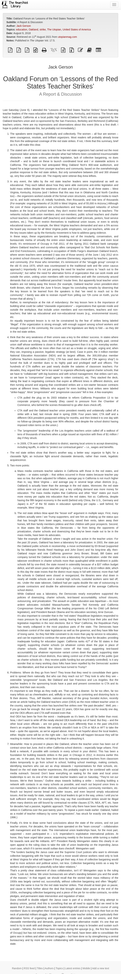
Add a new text (100, 968)
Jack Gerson (23, 25)
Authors (49, 968)
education (21, 29)
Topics (59, 968)
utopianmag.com (67, 36)
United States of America (77, 29)
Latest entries (72, 968)
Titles (40, 968)
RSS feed (29, 968)
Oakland (33, 29)
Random (17, 968)
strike (43, 29)
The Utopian (54, 29)
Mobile (86, 968)
